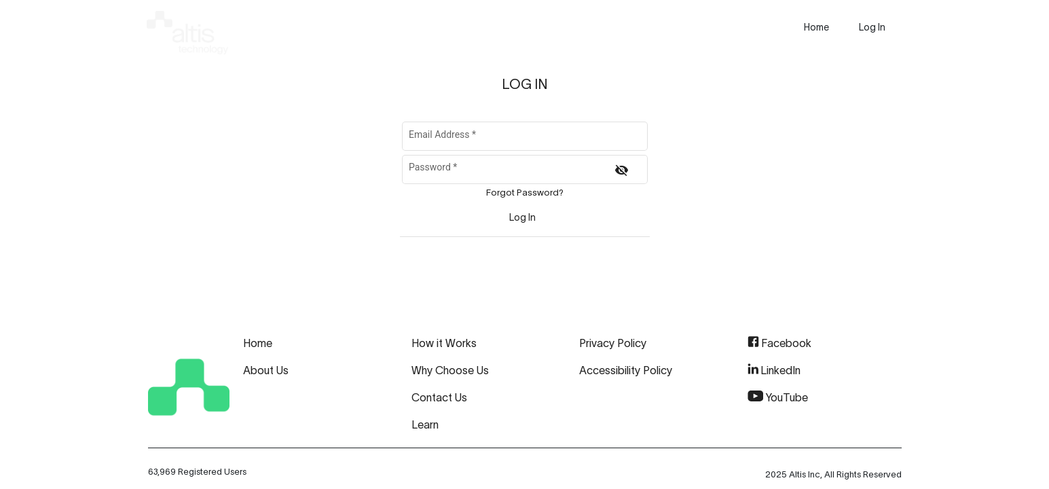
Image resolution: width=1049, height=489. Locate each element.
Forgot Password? (525, 192)
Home (257, 343)
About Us (266, 370)
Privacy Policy (612, 343)
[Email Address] (524, 138)
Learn (425, 424)
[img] (187, 30)
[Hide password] (621, 170)
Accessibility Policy (625, 370)
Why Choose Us (450, 370)
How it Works (444, 343)
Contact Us (439, 397)
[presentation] (816, 27)
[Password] (506, 171)
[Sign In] (523, 217)
